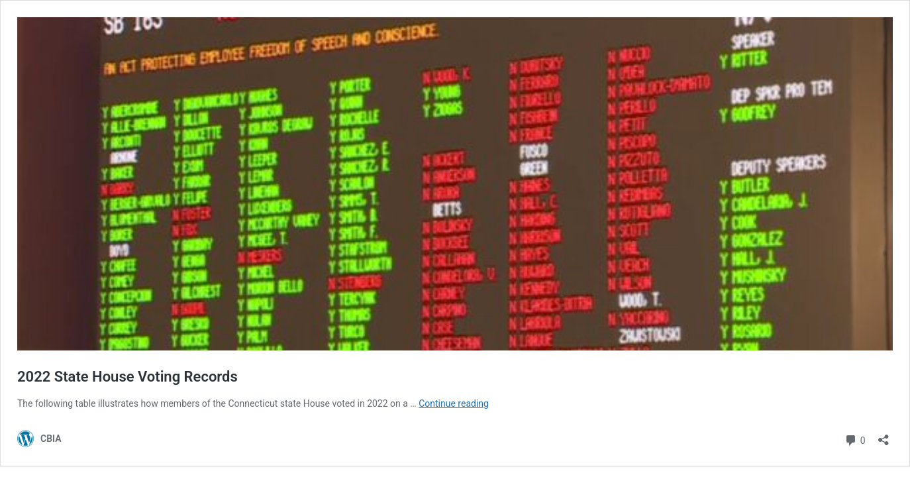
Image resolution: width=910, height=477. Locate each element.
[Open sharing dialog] (883, 435)
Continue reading (454, 403)
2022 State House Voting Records (127, 376)
